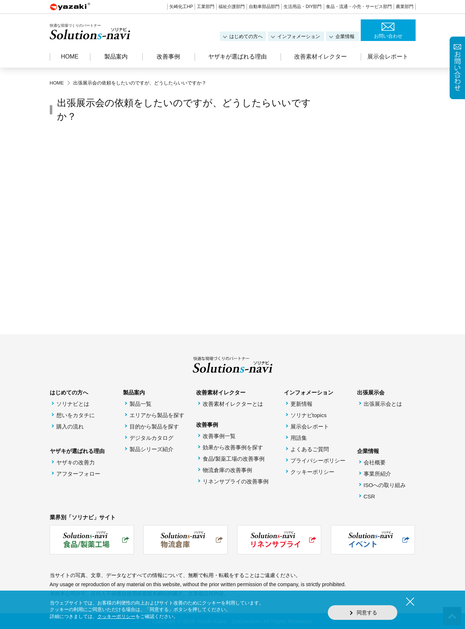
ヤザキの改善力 (75, 462)
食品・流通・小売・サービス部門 (359, 6)
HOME (70, 56)
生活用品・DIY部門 (303, 6)
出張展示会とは (383, 404)
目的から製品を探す (154, 426)
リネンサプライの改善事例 (236, 481)
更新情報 (301, 404)
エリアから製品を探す (157, 415)
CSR (369, 496)
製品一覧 (140, 404)
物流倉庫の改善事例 (227, 470)
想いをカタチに (75, 415)
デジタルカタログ (151, 438)
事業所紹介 (377, 474)
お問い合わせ (388, 36)
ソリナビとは (72, 404)
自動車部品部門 (264, 6)
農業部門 (404, 6)
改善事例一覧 (219, 436)
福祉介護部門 (231, 6)
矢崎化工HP (181, 6)
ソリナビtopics (308, 415)
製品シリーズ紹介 (151, 449)
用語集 (298, 438)
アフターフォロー (78, 474)
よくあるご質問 (309, 449)
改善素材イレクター (320, 56)
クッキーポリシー (312, 472)
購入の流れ (70, 426)
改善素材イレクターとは (233, 404)
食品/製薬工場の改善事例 (234, 459)
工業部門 (205, 6)
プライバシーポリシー (317, 460)
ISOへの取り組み (385, 485)
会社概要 (375, 462)
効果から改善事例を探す (233, 447)
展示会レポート (387, 56)
